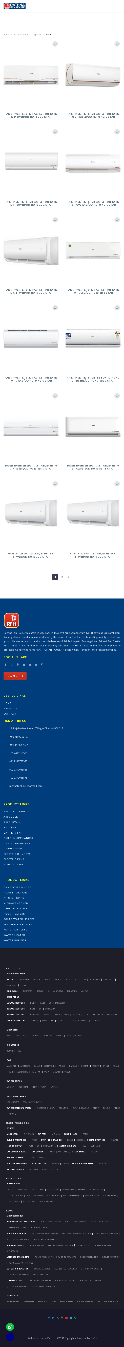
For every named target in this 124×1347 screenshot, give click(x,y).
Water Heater (14, 935)
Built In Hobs (70, 1134)
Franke (94, 1151)
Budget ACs (12, 1251)
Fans (9, 1060)
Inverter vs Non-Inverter (45, 1239)
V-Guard (79, 1035)
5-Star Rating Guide (90, 1268)
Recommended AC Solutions (21, 1221)
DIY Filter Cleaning (89, 1257)
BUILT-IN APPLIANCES (47, 1301)
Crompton (34, 1035)
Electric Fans (14, 859)
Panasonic (12, 985)
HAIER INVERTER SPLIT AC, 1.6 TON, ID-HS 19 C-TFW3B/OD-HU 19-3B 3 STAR (31, 291)
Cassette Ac (13, 997)
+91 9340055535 (18, 769)
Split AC (38, 34)
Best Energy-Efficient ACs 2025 (76, 1233)
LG (38, 1146)
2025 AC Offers (83, 1245)
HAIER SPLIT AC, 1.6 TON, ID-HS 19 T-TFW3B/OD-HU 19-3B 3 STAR (93, 555)
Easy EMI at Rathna (102, 1245)
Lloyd (83, 979)
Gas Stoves (37, 1151)
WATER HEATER (13, 1301)
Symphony (47, 1035)
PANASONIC (48, 1146)
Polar (116, 1066)
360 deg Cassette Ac (17, 1020)
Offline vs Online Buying (43, 1286)
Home (6, 34)
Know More (15, 676)
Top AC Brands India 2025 (106, 1233)
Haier (56, 979)
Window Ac (12, 991)
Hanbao (61, 1066)
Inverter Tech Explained (65, 1268)
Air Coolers (53, 1189)
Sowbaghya (22, 1072)
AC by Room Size (37, 1245)
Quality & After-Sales (17, 1286)
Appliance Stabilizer (82, 1163)
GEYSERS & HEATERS (16, 1096)
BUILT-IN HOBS (66, 1301)
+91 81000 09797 (18, 736)
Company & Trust (15, 1280)
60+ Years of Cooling (65, 1280)
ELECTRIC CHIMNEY (85, 1301)
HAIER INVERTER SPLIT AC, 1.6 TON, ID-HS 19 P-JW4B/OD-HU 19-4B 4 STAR (31, 379)
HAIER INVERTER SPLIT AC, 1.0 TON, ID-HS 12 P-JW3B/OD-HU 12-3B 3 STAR (31, 115)
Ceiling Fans (29, 1201)
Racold (106, 1108)
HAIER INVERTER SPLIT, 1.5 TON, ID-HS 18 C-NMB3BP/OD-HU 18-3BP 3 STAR (31, 467)
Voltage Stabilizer (18, 924)
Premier (55, 1163)
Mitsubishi (95, 979)
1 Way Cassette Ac (16, 1003)
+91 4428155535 (18, 753)
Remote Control (16, 908)
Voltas (23, 985)
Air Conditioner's (16, 973)
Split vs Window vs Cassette (45, 1233)
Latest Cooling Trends (18, 1274)
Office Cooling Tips (99, 1221)
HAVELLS (53, 1087)
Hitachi (66, 979)
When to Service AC (67, 1257)
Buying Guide (13, 1183)
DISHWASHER (28, 1301)
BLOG (9, 1210)
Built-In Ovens (92, 1195)
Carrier (36, 979)
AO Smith (11, 1087)
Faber (19, 1051)
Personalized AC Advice (90, 1280)
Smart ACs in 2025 (42, 1268)
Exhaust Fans (14, 864)
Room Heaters (14, 913)
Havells (73, 1066)
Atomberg (25, 1066)
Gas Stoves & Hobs (17, 887)
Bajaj (9, 1035)
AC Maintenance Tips (44, 1257)
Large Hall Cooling (39, 1227)
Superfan (36, 1072)
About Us (10, 708)
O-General (109, 979)
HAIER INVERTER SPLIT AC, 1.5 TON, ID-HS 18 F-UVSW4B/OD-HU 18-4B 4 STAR (93, 203)
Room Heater (13, 1102)
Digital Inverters (17, 843)
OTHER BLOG (13, 1295)
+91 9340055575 (18, 777)
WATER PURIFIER (111, 1301)
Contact (10, 713)
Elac (75, 1108)
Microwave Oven (16, 903)
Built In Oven (15, 1146)
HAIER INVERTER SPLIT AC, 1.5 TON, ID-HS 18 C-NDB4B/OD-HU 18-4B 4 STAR (93, 115)
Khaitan (85, 1066)
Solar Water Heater (19, 919)
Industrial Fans (16, 892)
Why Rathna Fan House (40, 1280)
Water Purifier (15, 940)
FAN (98, 1301)
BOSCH (79, 1140)
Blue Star (23, 1087)
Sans (32, 1157)
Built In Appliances (16, 1140)
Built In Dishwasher (51, 1140)
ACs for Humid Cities (16, 1227)
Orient (59, 1035)
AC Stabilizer (39, 1163)
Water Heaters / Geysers (19, 1108)
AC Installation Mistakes (21, 1263)
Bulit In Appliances (72, 1195)
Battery (10, 827)
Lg (75, 979)
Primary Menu (117, 6)
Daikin (47, 979)
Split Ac (11, 979)
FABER (43, 1087)
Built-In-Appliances (18, 838)
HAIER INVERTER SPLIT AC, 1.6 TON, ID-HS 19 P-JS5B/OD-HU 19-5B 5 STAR (93, 291)
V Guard (57, 1072)
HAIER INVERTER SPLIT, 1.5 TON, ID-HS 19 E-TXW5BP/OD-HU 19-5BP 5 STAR (93, 467)
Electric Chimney (15, 1195)
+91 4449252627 (18, 744)
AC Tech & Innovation (17, 1268)
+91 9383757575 (18, 761)
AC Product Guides (16, 1233)
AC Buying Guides (15, 1245)
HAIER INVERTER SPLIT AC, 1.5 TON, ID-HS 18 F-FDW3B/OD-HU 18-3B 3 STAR (31, 203)
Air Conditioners (22, 34)
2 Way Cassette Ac (16, 1008)
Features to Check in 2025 (60, 1245)
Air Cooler (12, 816)
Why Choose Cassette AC (18, 1239)
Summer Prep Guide (110, 1257)
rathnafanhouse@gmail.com (26, 786)
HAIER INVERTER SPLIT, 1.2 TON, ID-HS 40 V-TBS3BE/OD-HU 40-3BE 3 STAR (93, 379)
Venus (67, 1072)
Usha (69, 1035)
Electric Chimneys (17, 854)
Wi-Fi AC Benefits (40, 1274)
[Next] (69, 577)
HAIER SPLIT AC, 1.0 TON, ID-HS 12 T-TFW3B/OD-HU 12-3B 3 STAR (31, 555)
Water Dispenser (16, 929)
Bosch (10, 1051)
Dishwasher (13, 848)
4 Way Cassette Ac (16, 1014)
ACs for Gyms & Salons (75, 1221)
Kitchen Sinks (14, 897)
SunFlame (95, 1146)
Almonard (12, 1066)
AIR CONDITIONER (15, 1215)
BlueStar (24, 979)
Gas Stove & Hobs (35, 1195)
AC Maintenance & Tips (18, 1257)
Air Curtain (12, 822)
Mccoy (95, 1066)
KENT (34, 1087)
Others (10, 1128)
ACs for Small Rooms (51, 1221)
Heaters (81, 1189)
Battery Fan (13, 832)
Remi (11, 1072)
